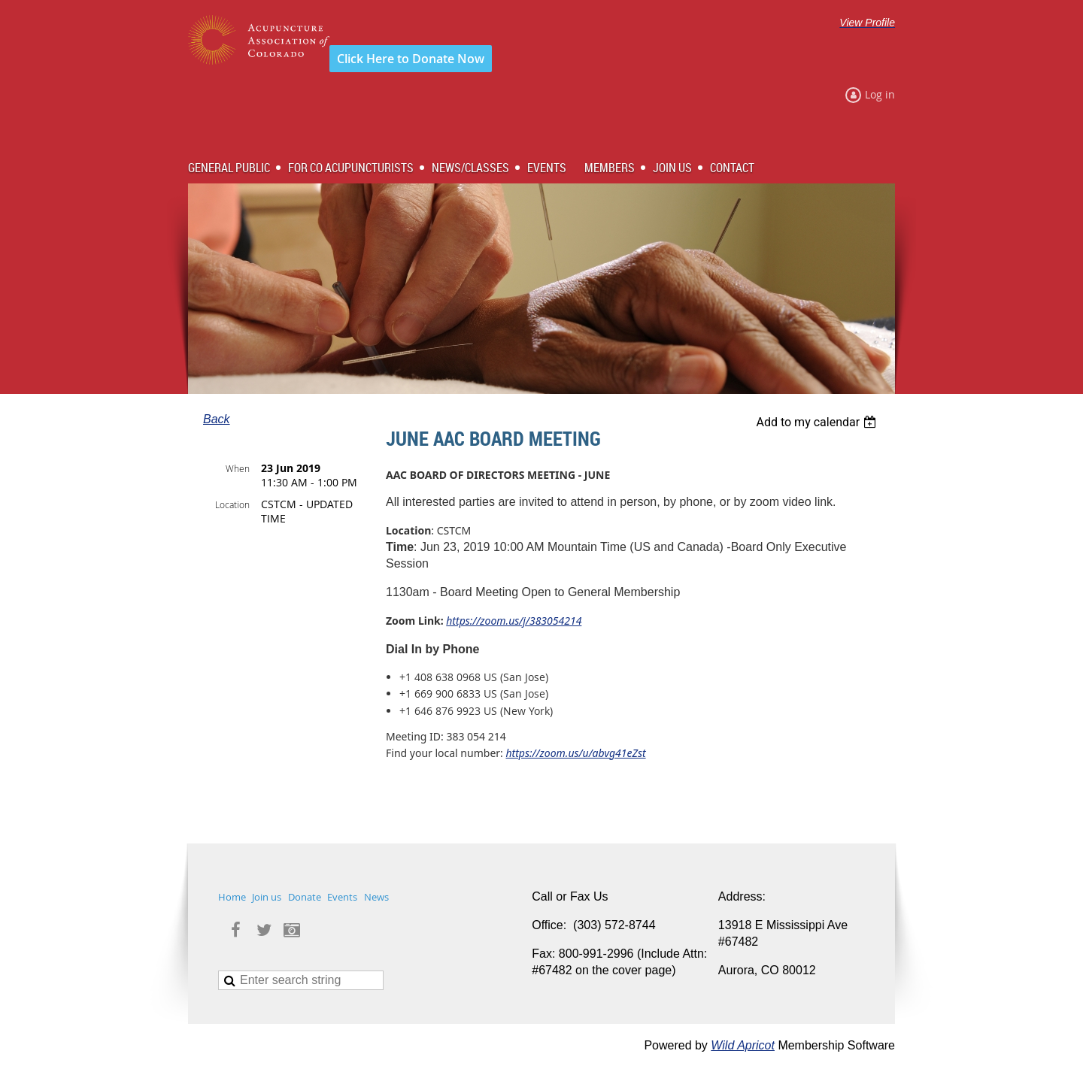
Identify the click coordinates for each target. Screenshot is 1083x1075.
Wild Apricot (743, 1045)
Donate (304, 897)
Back (216, 419)
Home (232, 897)
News (376, 897)
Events (342, 897)
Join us (266, 897)
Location (232, 504)
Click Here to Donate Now (410, 58)
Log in (880, 94)
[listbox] (818, 422)
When (238, 468)
